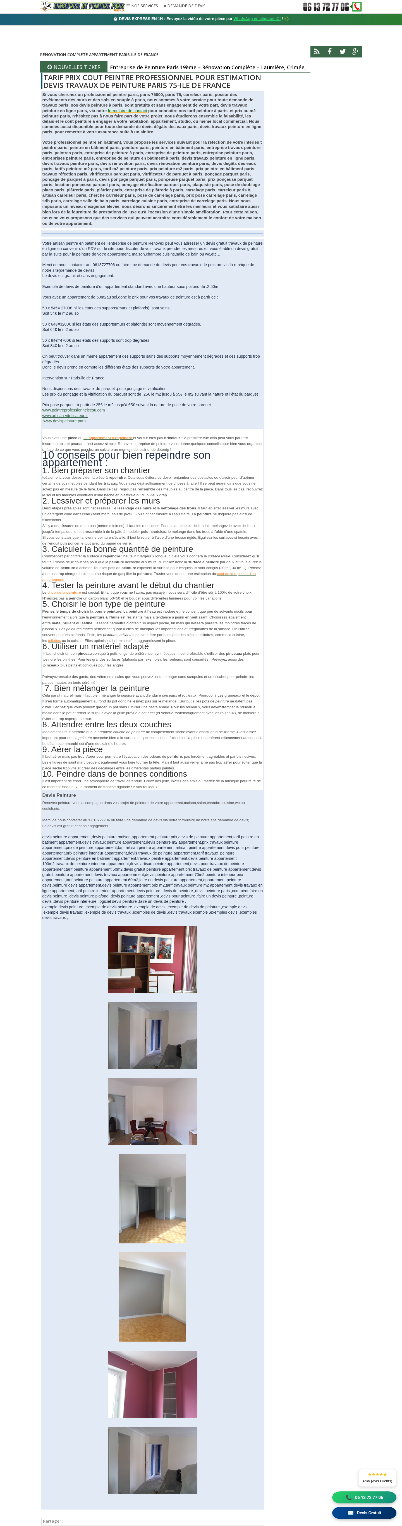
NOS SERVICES (144, 6)
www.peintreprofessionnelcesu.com (73, 410)
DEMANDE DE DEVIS (186, 6)
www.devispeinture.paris (64, 421)
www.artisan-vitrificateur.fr (65, 415)
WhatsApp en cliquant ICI (257, 18)
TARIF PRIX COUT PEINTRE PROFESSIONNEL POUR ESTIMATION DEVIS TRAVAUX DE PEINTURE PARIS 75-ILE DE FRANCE (152, 81)
